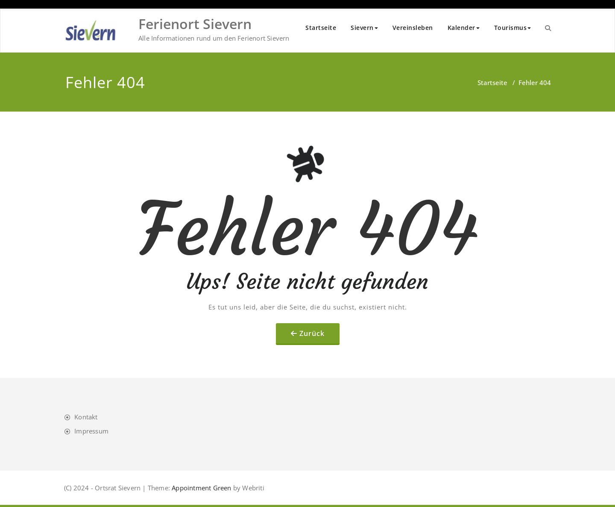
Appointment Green (200, 487)
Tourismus (512, 28)
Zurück (312, 333)
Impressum (91, 431)
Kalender (464, 28)
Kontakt (85, 417)
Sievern (364, 28)
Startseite (320, 28)
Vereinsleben (412, 28)
